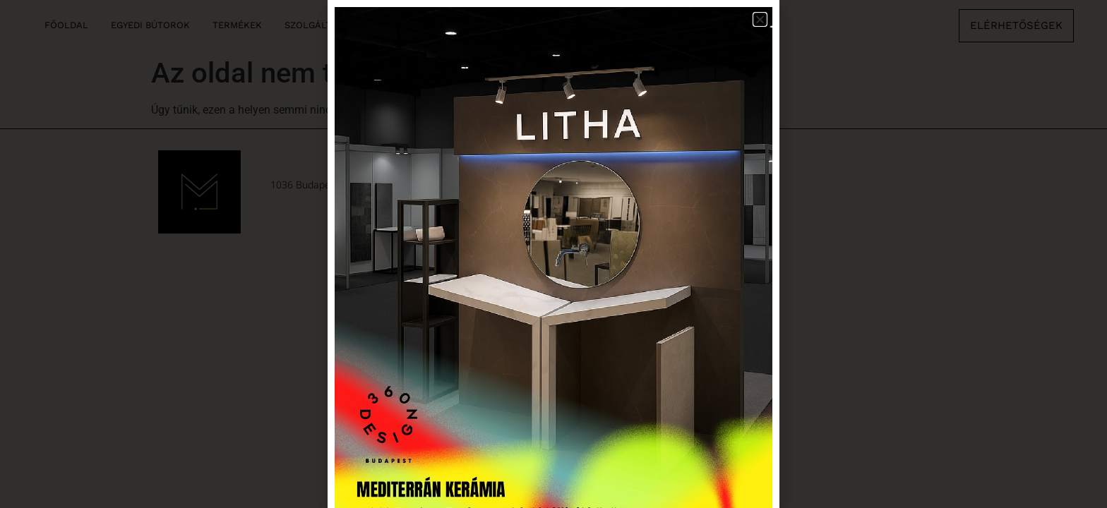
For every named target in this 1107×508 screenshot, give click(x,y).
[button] (760, 19)
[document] (553, 254)
